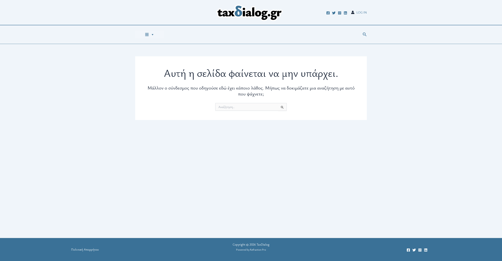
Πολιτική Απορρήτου (85, 249)
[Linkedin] (345, 13)
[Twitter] (334, 13)
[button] (365, 35)
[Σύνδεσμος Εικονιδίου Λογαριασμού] (359, 12)
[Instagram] (339, 13)
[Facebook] (328, 13)
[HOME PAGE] (149, 34)
